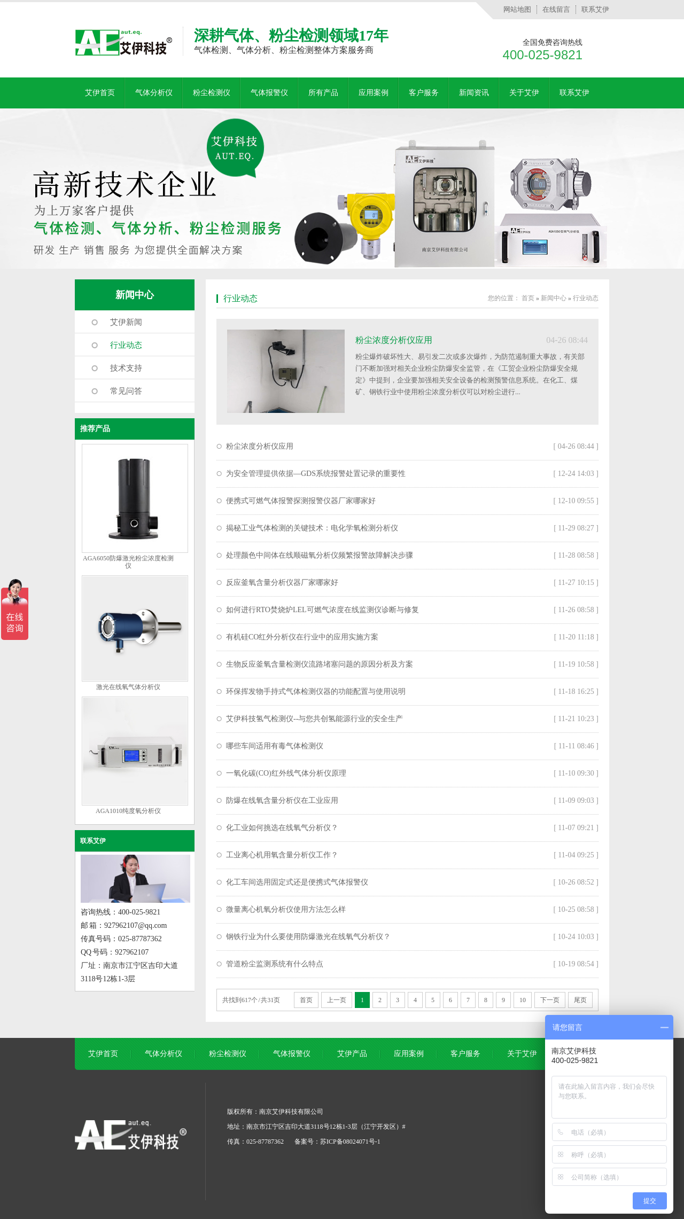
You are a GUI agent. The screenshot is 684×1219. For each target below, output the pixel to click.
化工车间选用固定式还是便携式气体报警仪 (297, 882)
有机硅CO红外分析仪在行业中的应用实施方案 (302, 637)
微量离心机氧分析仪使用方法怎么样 (286, 909)
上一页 (336, 1000)
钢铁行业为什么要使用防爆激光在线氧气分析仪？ (308, 937)
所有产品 (323, 93)
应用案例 (373, 93)
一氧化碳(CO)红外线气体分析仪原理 (286, 773)
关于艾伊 (524, 93)
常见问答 (126, 391)
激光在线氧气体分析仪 (128, 687)
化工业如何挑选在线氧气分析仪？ (282, 828)
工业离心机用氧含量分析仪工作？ (282, 855)
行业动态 (126, 345)
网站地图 (517, 9)
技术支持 (126, 368)
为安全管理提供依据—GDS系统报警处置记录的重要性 (316, 474)
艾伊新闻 (126, 322)
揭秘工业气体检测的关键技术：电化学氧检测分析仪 (312, 528)
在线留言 (556, 9)
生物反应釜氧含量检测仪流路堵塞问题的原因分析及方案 (319, 664)
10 (522, 1000)
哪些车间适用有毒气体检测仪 (274, 746)
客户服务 (424, 93)
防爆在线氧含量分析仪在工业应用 (282, 800)
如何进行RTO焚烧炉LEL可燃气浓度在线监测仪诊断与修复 (322, 610)
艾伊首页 (100, 93)
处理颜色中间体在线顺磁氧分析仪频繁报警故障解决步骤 (319, 555)
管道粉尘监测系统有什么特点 (274, 964)
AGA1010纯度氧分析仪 (128, 811)
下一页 (549, 1000)
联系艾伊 (595, 9)
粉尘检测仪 (211, 93)
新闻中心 (134, 295)
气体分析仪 (154, 93)
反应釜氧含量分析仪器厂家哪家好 (282, 583)
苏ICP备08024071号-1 (350, 1141)
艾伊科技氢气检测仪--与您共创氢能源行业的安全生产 (314, 719)
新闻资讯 (474, 93)
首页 (528, 298)
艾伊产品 (352, 1054)
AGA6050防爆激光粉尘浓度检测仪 (128, 562)
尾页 (580, 1000)
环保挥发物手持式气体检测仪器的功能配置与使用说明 (316, 691)
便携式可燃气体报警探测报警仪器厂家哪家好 (301, 501)
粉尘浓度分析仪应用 (393, 340)
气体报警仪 (269, 93)
